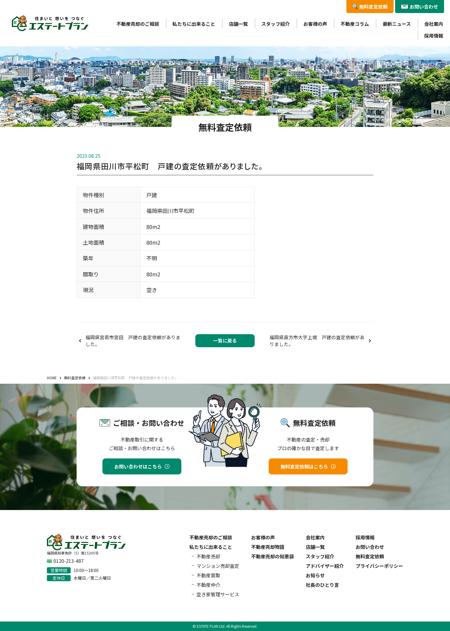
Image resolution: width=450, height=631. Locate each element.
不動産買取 (208, 575)
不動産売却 (208, 556)
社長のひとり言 (322, 584)
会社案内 (433, 23)
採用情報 (433, 35)
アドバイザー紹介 (325, 565)
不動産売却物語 (267, 546)
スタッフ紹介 (275, 23)
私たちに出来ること (193, 23)
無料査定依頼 (370, 556)
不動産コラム (354, 23)
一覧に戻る (225, 340)
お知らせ (315, 575)
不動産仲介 (208, 584)
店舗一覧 (238, 23)
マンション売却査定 (218, 565)
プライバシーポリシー (379, 565)
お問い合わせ (370, 546)
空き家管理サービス (218, 594)
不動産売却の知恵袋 (272, 556)
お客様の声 (315, 23)
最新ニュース (397, 23)
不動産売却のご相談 (137, 23)
